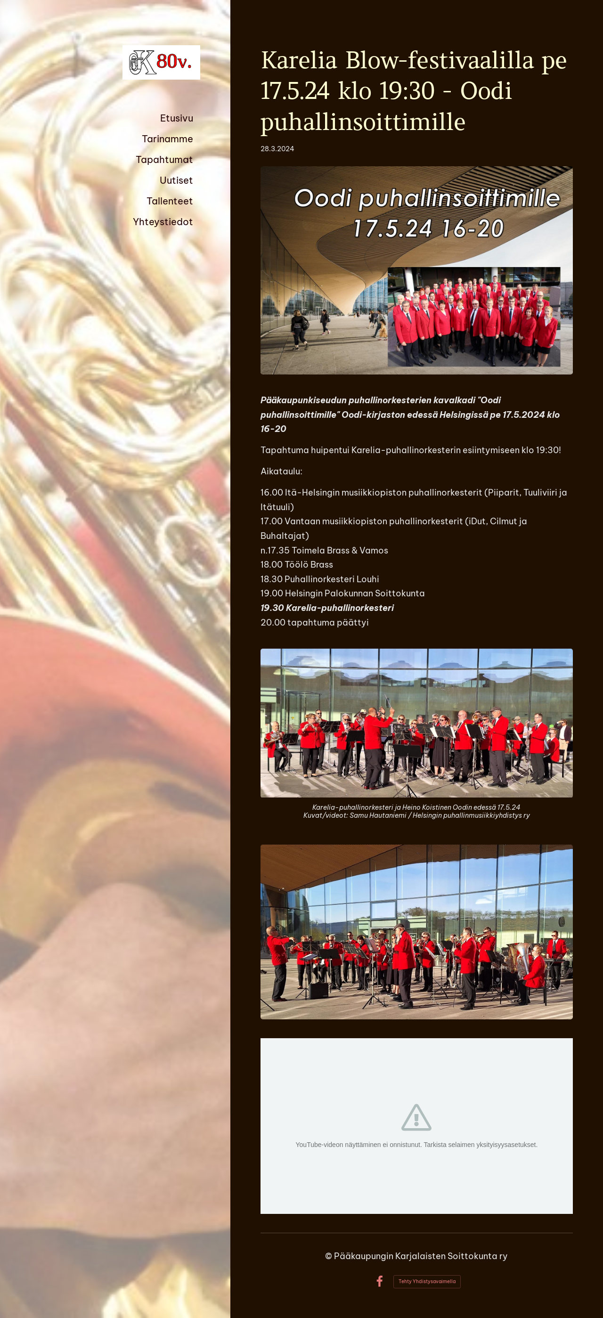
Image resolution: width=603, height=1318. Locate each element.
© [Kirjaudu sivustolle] (329, 1256)
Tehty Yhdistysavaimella (427, 1281)
